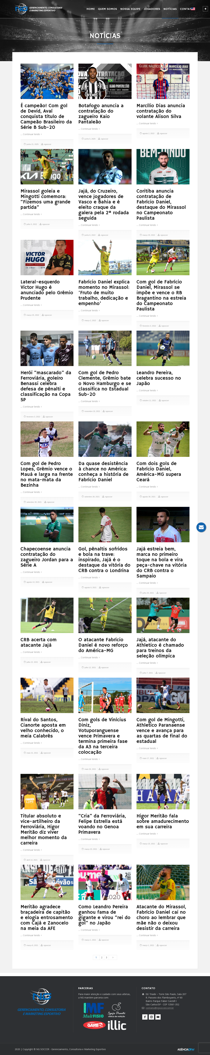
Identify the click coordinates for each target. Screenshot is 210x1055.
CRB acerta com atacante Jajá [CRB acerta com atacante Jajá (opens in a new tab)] (39, 642)
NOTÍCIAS (170, 9)
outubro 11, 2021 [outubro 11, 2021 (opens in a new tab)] (149, 400)
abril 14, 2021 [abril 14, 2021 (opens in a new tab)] (32, 860)
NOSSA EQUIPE (130, 9)
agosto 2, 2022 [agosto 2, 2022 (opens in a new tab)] (149, 133)
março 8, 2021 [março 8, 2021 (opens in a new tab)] (32, 945)
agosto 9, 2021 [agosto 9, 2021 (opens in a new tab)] (90, 587)
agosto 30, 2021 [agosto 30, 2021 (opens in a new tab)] (149, 497)
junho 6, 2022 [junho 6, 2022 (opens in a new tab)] (89, 235)
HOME (90, 9)
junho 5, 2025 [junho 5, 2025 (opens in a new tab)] (89, 139)
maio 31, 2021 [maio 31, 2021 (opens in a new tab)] (32, 753)
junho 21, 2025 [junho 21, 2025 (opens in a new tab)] (33, 144)
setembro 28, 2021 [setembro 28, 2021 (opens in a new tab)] (92, 497)
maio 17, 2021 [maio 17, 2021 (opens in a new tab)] (148, 758)
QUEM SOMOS (107, 9)
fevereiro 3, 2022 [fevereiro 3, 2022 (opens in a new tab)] (149, 326)
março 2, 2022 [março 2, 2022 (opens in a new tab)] (90, 320)
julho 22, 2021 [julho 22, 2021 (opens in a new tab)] (32, 662)
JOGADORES (152, 9)
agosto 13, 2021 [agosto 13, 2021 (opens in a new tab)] (33, 582)
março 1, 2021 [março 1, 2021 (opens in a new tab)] (90, 940)
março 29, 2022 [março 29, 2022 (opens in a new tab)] (149, 235)
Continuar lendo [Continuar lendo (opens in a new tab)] (31, 134)
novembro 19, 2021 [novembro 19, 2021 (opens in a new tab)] (92, 411)
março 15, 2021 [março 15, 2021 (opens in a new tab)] (149, 844)
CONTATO (187, 9)
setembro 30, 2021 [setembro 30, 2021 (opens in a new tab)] (34, 502)
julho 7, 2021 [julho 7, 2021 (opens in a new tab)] (148, 673)
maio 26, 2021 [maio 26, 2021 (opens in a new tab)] (90, 769)
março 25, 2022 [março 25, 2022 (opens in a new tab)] (33, 315)
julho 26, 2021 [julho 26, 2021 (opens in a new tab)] (148, 593)
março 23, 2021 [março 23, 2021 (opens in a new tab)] (90, 849)
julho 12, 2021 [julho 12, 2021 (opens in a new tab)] (90, 667)
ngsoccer (47, 144)
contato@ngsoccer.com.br (160, 1007)
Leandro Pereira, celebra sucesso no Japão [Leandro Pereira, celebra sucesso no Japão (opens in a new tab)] (158, 378)
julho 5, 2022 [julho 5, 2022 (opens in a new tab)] (32, 224)
